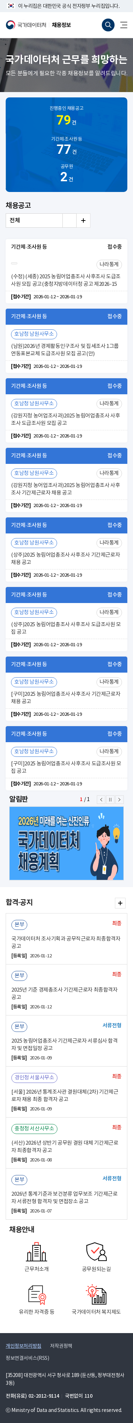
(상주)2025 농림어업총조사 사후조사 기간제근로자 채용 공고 (65, 559)
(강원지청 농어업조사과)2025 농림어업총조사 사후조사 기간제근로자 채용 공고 (65, 489)
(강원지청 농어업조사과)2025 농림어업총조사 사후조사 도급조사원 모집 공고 (65, 419)
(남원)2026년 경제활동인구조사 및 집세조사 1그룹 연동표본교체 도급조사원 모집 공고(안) (65, 350)
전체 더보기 (83, 220)
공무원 (67, 174)
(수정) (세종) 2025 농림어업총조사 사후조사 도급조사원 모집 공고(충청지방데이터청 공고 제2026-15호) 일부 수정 (66, 281)
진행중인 (66, 118)
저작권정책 (61, 1346)
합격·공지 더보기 (120, 903)
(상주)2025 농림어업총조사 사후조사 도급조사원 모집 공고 (66, 628)
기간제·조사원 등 (67, 147)
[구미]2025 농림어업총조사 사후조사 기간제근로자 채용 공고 (65, 698)
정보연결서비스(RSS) (27, 1358)
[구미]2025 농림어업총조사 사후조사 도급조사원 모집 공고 (66, 767)
